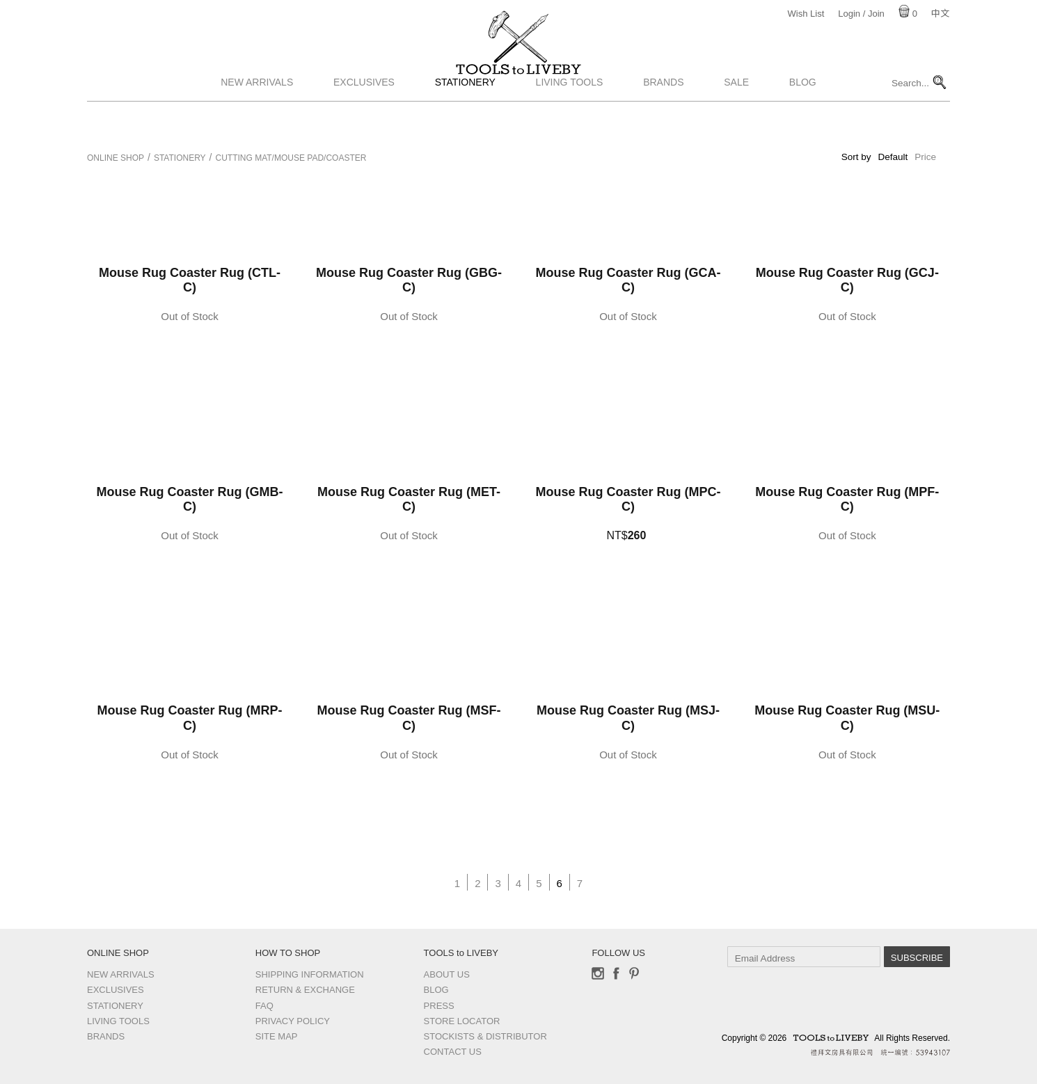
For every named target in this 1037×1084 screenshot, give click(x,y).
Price (925, 157)
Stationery (465, 120)
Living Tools (569, 120)
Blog (802, 120)
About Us (447, 974)
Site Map (276, 1036)
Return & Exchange (305, 990)
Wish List (806, 13)
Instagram (598, 973)
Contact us (453, 1051)
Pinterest (634, 973)
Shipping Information (309, 974)
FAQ (264, 1006)
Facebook (616, 973)
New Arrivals (257, 120)
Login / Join (861, 13)
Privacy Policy (292, 1021)
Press (439, 1006)
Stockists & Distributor (485, 1036)
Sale (736, 120)
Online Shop (115, 158)
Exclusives (364, 120)
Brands (663, 120)
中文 (940, 13)
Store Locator (462, 1021)
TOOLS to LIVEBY (518, 88)
